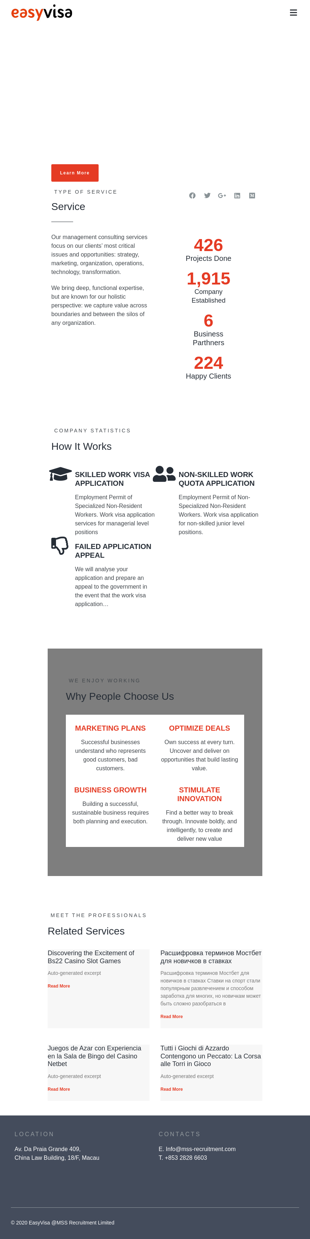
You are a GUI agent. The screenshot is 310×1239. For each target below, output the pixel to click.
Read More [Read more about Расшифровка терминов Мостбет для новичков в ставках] (171, 1016)
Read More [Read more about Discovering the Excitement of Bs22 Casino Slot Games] (59, 986)
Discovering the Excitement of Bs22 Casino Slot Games (91, 957)
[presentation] (240, 1189)
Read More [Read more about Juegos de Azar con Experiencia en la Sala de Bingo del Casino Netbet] (59, 1089)
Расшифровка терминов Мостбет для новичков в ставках (211, 957)
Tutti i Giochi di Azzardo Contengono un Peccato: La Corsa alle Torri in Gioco (210, 1056)
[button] (293, 13)
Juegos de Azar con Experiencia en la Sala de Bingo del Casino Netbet (94, 1056)
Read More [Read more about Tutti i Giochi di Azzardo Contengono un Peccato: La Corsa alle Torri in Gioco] (171, 1089)
